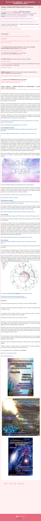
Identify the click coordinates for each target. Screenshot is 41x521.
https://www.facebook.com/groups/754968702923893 (15, 16)
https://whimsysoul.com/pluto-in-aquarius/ (9, 197)
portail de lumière (20, 483)
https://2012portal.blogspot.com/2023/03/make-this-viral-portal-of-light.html (16, 36)
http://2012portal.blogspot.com (7, 356)
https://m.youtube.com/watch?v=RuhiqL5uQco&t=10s (11, 75)
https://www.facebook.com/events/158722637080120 (11, 54)
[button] (39, 7)
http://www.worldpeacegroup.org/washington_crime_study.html (14, 124)
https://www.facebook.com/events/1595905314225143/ (12, 50)
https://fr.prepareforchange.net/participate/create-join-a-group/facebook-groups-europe (18, 21)
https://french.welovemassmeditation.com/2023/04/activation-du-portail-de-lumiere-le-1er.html (20, 89)
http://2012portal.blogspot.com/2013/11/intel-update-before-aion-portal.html (16, 237)
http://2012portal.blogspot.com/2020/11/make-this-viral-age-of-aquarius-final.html (18, 211)
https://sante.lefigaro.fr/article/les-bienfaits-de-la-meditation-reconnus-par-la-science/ (18, 133)
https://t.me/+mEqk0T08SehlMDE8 (14, 13)
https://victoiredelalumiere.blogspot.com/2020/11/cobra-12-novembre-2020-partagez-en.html (20, 216)
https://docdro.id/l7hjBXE (6, 67)
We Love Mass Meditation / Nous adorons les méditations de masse (20, 2)
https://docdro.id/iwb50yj (6, 61)
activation (6, 483)
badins (24, 518)
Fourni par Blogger (20, 516)
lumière (10, 483)
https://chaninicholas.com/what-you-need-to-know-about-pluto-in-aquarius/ (16, 194)
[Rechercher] (39, 2)
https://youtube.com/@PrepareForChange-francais (11, 28)
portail (15, 483)
